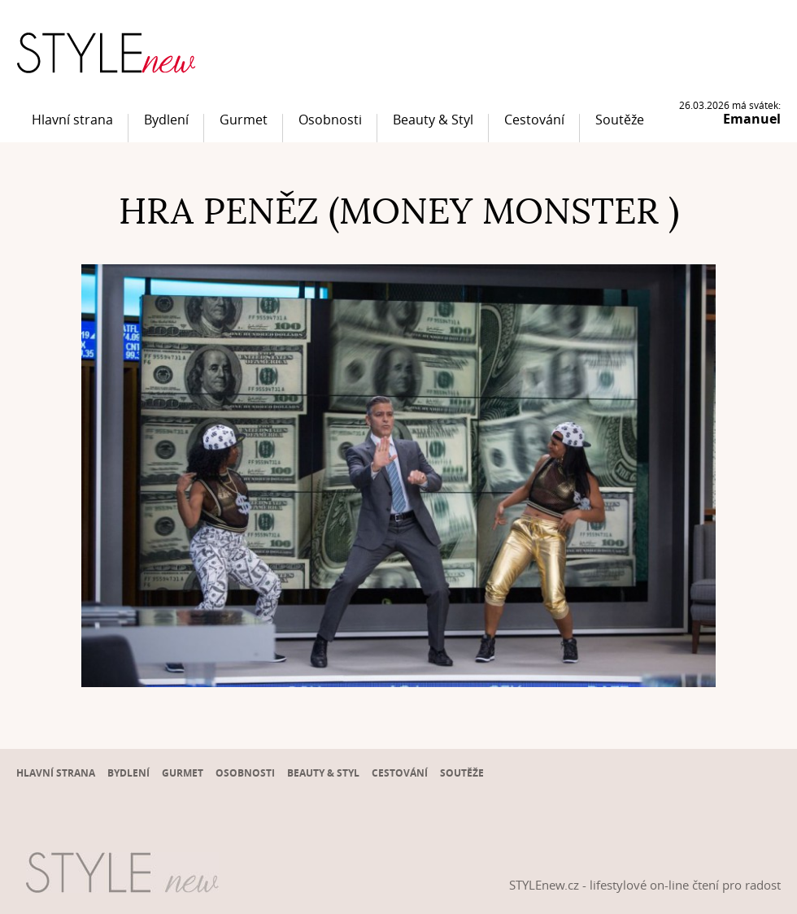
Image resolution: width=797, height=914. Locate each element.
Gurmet (244, 119)
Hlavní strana (72, 119)
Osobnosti (330, 119)
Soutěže (619, 119)
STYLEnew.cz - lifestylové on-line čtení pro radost (645, 885)
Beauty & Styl (433, 119)
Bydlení (166, 119)
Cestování (534, 119)
